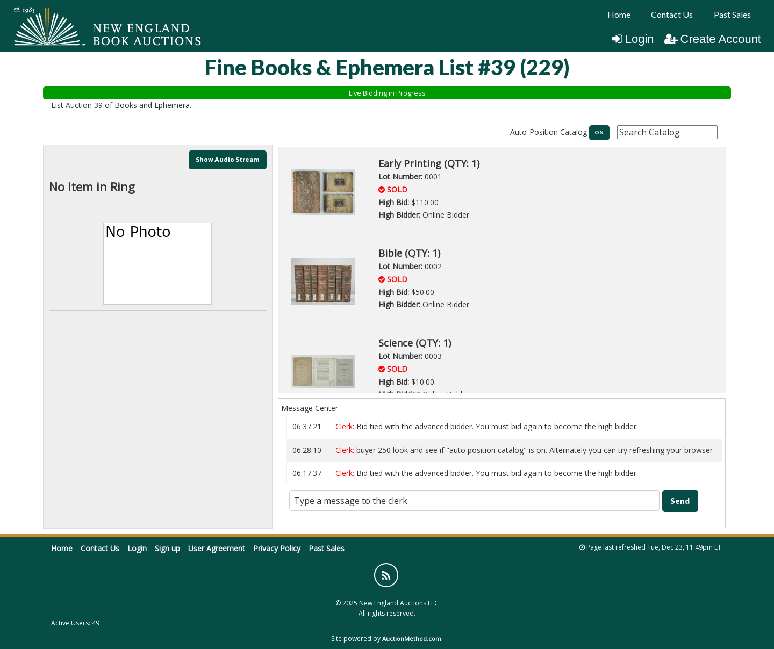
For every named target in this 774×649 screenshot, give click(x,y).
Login (633, 39)
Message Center (309, 408)
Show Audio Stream (228, 159)
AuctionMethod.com (411, 638)
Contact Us (672, 14)
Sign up (167, 548)
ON (599, 132)
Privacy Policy (276, 548)
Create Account (712, 39)
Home (618, 14)
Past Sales (732, 14)
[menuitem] (619, 14)
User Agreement (216, 548)
